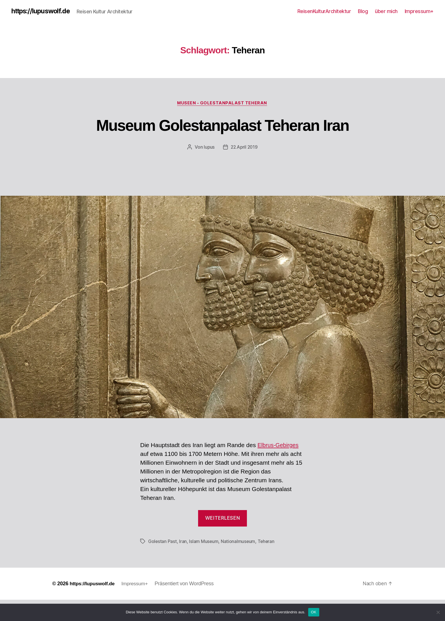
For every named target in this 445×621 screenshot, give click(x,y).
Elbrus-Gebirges (279, 466)
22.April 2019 (244, 168)
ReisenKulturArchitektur (324, 11)
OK (313, 612)
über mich (386, 11)
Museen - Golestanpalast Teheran (222, 103)
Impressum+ (419, 11)
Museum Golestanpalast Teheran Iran (222, 135)
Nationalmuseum (238, 563)
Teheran (267, 563)
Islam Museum (204, 563)
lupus (208, 168)
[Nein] (438, 612)
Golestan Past (162, 563)
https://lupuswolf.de (42, 11)
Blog (363, 11)
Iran (183, 563)
